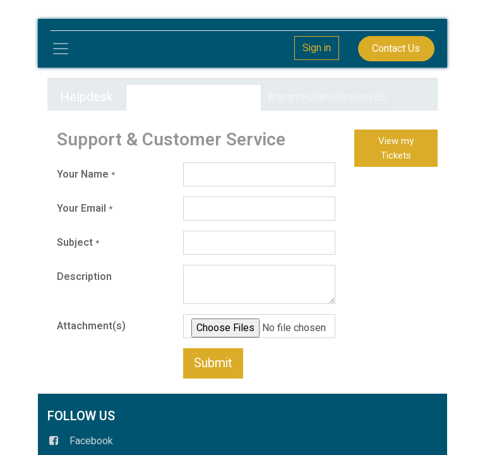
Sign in (316, 48)
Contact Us (396, 48)
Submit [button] (213, 363)
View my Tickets (396, 148)
